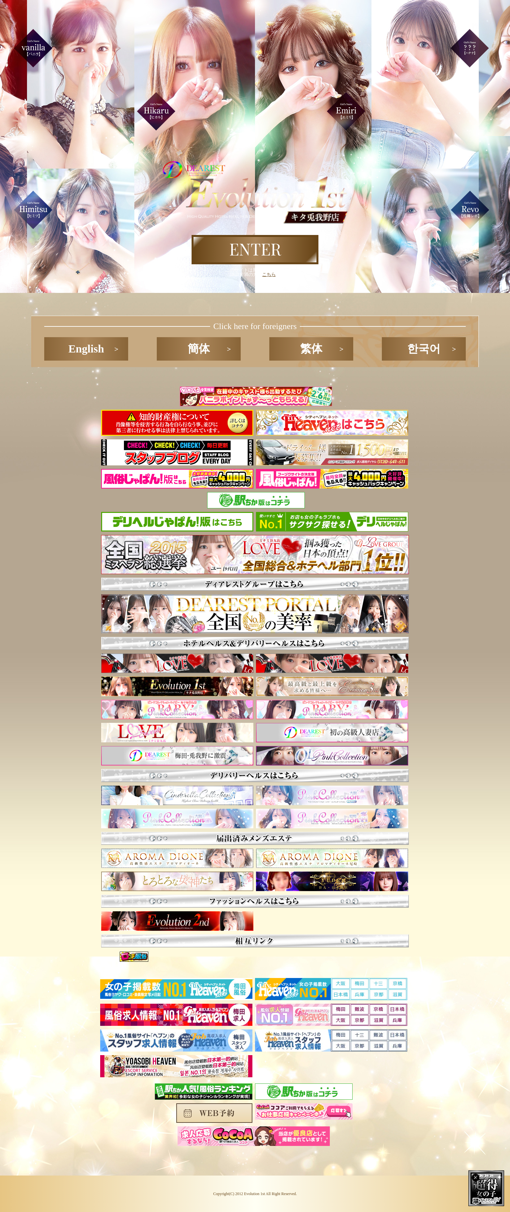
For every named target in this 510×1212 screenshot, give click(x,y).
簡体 (199, 349)
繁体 (311, 349)
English (86, 349)
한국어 (423, 349)
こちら (269, 274)
